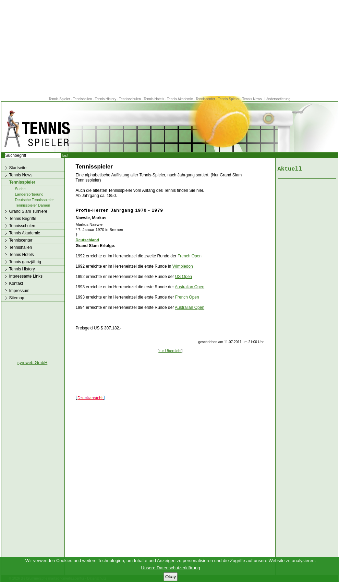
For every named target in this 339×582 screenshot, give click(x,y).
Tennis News (252, 99)
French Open (190, 256)
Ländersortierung (278, 99)
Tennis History (105, 99)
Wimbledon (182, 266)
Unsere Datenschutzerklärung (170, 567)
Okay (170, 576)
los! (65, 155)
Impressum (19, 290)
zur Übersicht (169, 351)
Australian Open (189, 286)
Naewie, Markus (91, 218)
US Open (183, 276)
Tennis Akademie (180, 99)
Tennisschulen (130, 99)
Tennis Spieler (59, 99)
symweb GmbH (32, 362)
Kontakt (16, 283)
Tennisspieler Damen (32, 205)
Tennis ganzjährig (25, 261)
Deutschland (87, 240)
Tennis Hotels (154, 99)
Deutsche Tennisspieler (34, 200)
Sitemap (16, 297)
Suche (20, 189)
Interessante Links (26, 276)
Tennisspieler (22, 182)
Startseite (18, 167)
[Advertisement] (169, 48)
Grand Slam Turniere (28, 211)
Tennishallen (83, 99)
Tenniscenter (205, 99)
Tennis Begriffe (22, 218)
